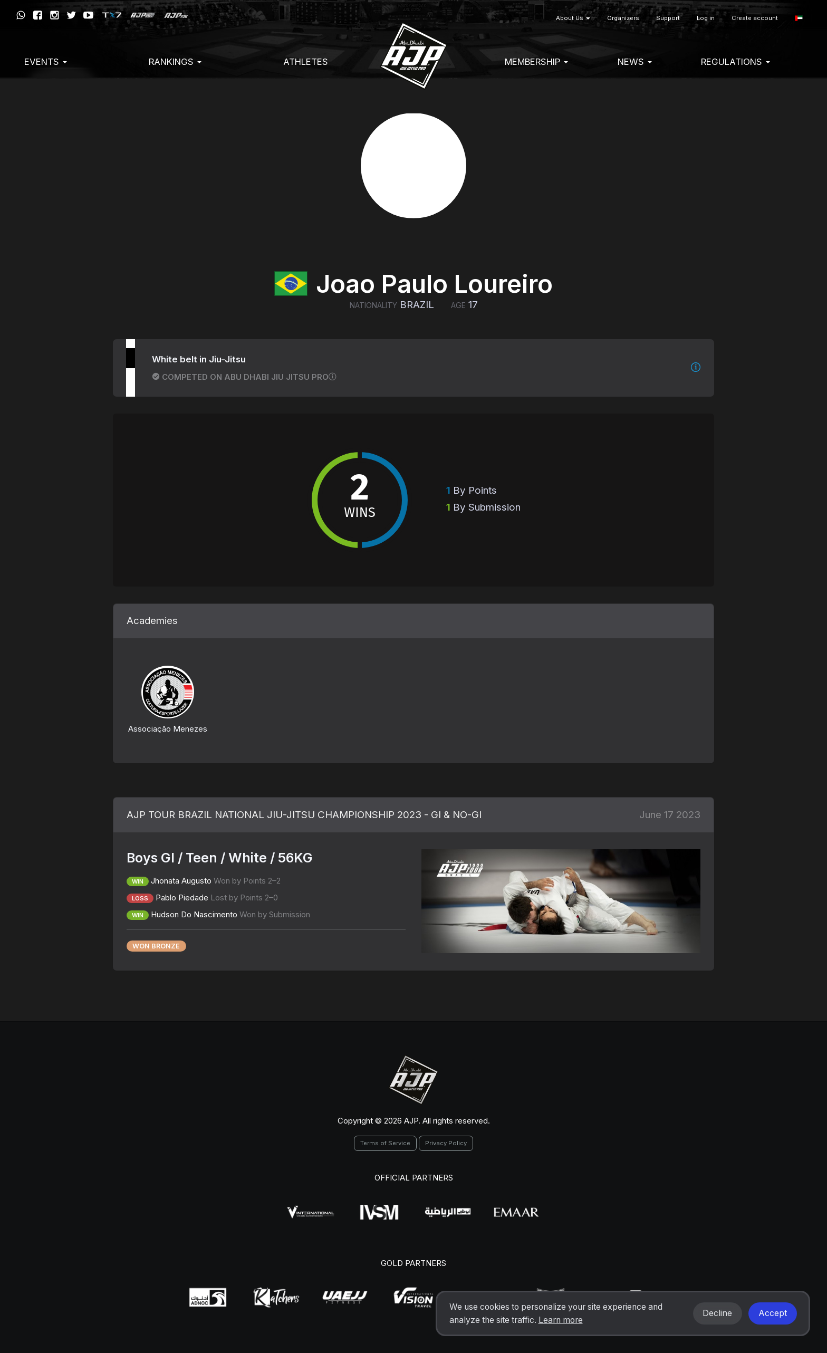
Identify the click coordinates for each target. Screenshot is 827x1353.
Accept (772, 1313)
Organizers (623, 18)
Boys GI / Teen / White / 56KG (220, 858)
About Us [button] (573, 18)
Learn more (560, 1320)
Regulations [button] (735, 61)
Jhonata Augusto (181, 881)
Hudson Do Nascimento (194, 914)
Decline (717, 1313)
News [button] (635, 61)
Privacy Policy (446, 1143)
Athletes (305, 61)
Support (668, 18)
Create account (755, 18)
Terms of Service (385, 1143)
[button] (798, 18)
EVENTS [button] (45, 61)
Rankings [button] (175, 61)
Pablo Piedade (182, 898)
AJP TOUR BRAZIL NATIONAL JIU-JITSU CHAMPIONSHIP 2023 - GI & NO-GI (304, 815)
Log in (706, 18)
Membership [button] (536, 61)
